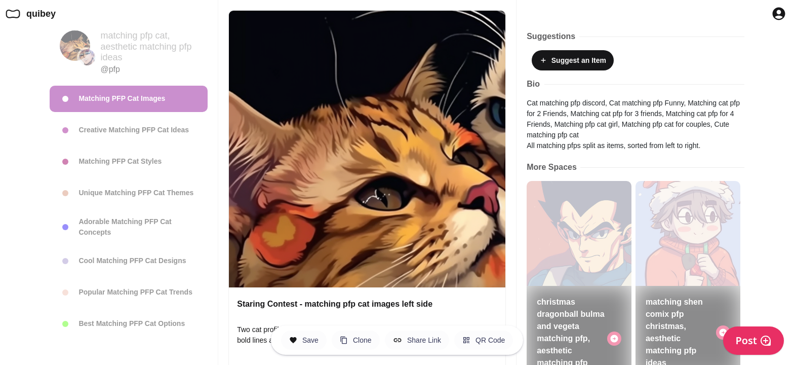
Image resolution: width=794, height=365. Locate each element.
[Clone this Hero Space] (356, 340)
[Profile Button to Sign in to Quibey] (779, 14)
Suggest (572, 60)
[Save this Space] (304, 340)
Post (753, 340)
